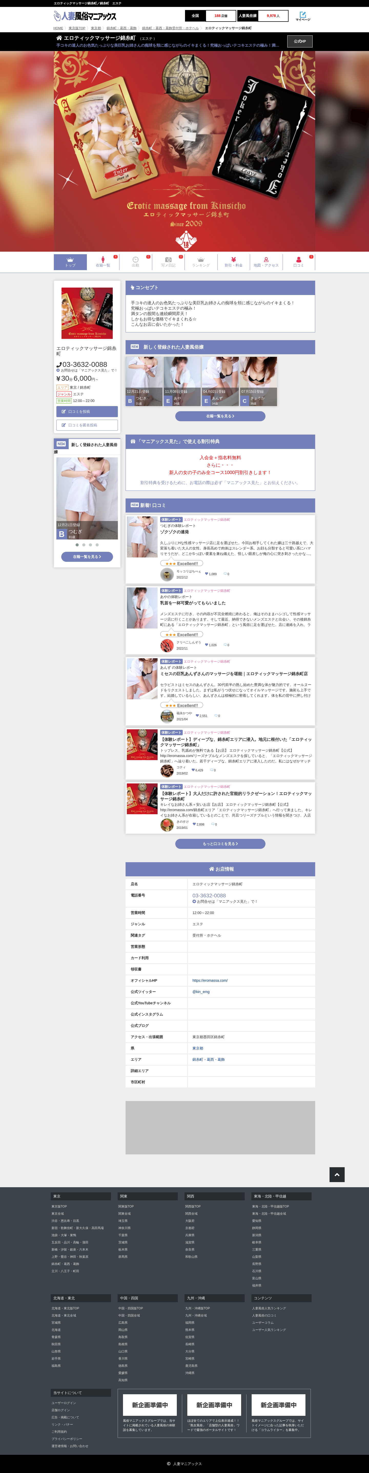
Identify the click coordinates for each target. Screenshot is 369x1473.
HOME (58, 28)
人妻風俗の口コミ (264, 1315)
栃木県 (123, 1249)
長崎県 (189, 1344)
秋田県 (56, 1344)
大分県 (189, 1351)
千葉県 (123, 1235)
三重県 (256, 1249)
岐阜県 (256, 1242)
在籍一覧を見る (87, 557)
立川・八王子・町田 (65, 1271)
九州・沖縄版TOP (197, 1308)
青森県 (56, 1337)
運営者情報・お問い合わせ (70, 1446)
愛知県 (256, 1221)
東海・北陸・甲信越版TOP (270, 1206)
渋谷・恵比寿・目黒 (65, 1221)
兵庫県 (189, 1235)
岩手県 (56, 1358)
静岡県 (256, 1228)
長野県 (256, 1264)
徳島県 (123, 1366)
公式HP (300, 41)
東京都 (96, 28)
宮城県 (56, 1322)
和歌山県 (191, 1257)
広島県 (123, 1322)
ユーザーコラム (263, 1322)
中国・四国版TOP (130, 1308)
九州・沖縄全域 (196, 1315)
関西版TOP (193, 1206)
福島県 (56, 1366)
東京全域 (58, 1213)
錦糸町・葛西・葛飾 (122, 28)
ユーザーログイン (64, 1403)
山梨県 (256, 1257)
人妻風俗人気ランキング (269, 1308)
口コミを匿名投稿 (79, 425)
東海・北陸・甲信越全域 (269, 1213)
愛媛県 (123, 1373)
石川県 (256, 1271)
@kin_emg (201, 992)
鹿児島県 (191, 1366)
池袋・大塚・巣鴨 (64, 1235)
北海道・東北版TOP (65, 1308)
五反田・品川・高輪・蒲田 (70, 1242)
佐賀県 (189, 1337)
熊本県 (189, 1330)
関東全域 (124, 1213)
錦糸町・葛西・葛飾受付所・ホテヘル (170, 28)
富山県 (256, 1278)
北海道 (56, 1330)
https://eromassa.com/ (210, 980)
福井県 (256, 1285)
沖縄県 (189, 1373)
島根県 (123, 1344)
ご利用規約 (59, 1431)
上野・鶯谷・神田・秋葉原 (70, 1257)
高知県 (123, 1380)
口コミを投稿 (76, 411)
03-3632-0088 (85, 364)
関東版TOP (126, 1206)
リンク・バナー (62, 1424)
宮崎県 (189, 1358)
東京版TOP (77, 28)
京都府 (189, 1228)
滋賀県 (189, 1242)
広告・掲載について (65, 1417)
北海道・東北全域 (64, 1315)
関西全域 (191, 1213)
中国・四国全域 (129, 1315)
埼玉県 (123, 1221)
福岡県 (189, 1322)
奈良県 (189, 1249)
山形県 (56, 1351)
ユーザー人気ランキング (269, 1330)
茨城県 (123, 1242)
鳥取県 (123, 1337)
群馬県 (123, 1257)
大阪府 (189, 1221)
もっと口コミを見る (220, 844)
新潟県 (256, 1235)
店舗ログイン (61, 1410)
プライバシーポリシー (67, 1439)
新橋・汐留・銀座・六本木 (70, 1249)
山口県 (123, 1351)
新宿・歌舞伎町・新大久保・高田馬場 (78, 1228)
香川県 (123, 1358)
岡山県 (123, 1330)
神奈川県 (124, 1228)
